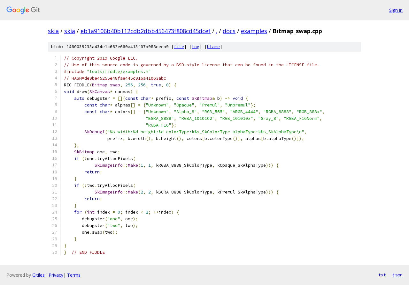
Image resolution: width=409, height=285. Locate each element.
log (195, 46)
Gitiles (38, 275)
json (397, 275)
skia (53, 31)
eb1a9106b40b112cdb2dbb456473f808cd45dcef (146, 31)
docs (229, 31)
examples (254, 31)
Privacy (56, 275)
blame (213, 46)
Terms (74, 275)
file (179, 46)
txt (382, 275)
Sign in (396, 10)
